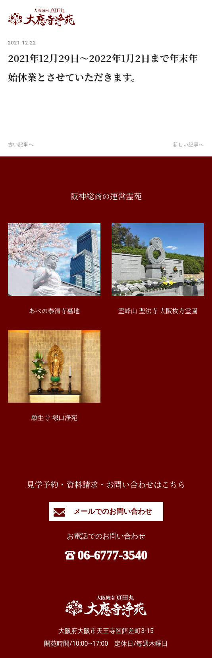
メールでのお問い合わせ (106, 511)
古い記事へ (21, 144)
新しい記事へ (188, 144)
